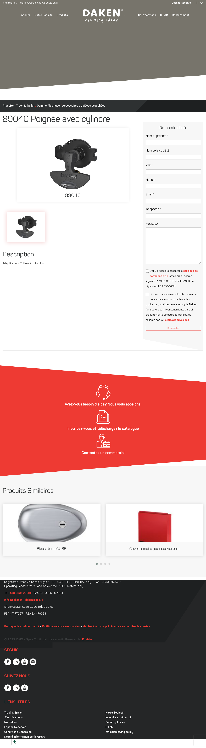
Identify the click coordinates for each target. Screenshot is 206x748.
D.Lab (109, 727)
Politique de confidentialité (21, 626)
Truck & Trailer (25, 106)
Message (152, 224)
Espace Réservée (15, 727)
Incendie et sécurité (118, 717)
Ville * (149, 165)
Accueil (25, 15)
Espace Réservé (181, 3)
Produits (62, 15)
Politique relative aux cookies (61, 626)
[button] (97, 564)
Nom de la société (157, 150)
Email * (150, 194)
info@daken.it (10, 3)
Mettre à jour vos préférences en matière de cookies (116, 626)
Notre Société (44, 15)
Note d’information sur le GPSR (24, 737)
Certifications (147, 15)
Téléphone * (153, 209)
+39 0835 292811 (47, 3)
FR (197, 3)
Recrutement (180, 15)
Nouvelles (10, 722)
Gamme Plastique (48, 106)
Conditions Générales (18, 732)
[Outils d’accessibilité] (14, 742)
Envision (87, 639)
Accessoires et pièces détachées (83, 106)
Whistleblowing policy (119, 732)
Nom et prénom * (157, 136)
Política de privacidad (176, 320)
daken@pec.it (28, 3)
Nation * (151, 180)
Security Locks (115, 722)
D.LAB (164, 15)
